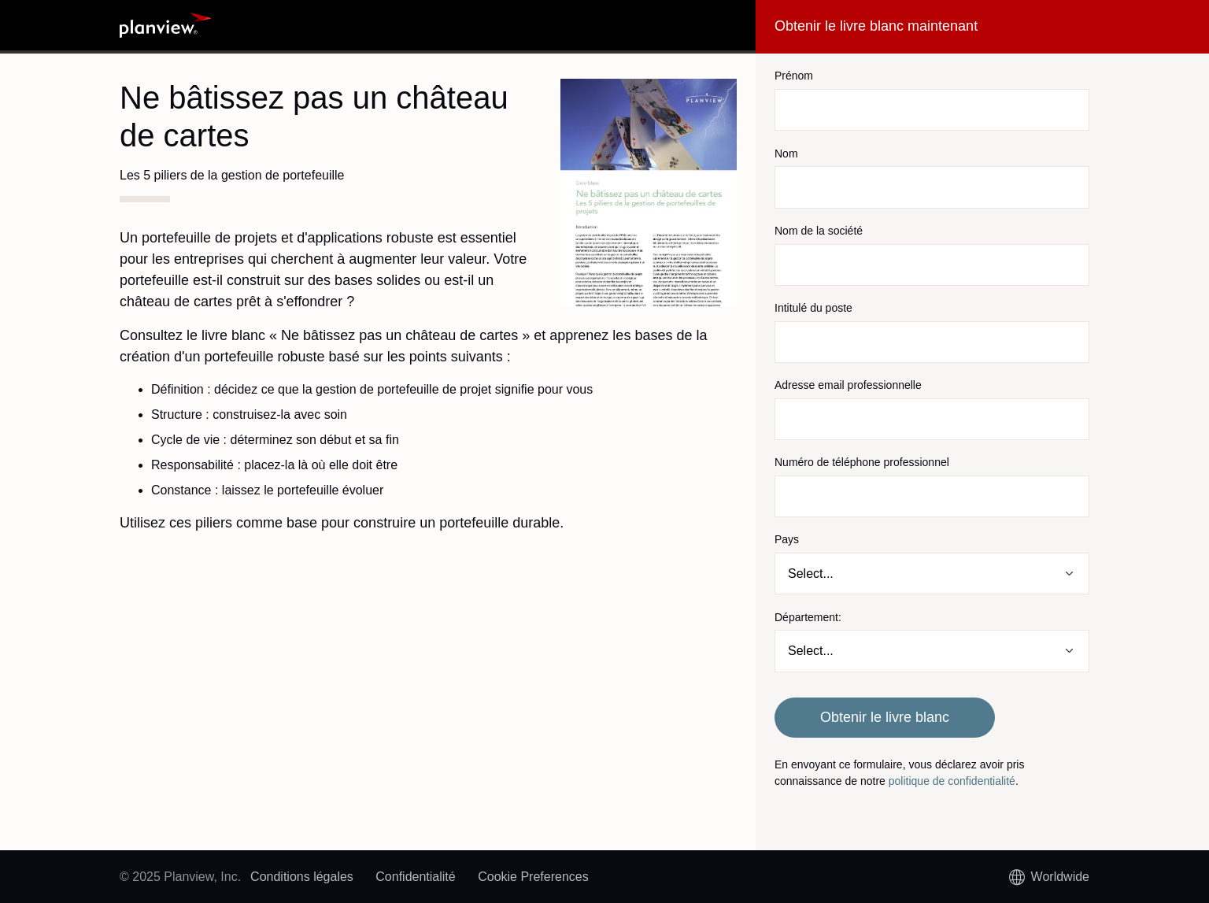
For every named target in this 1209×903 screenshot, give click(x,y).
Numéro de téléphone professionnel (862, 462)
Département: (808, 617)
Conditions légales (301, 876)
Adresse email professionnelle (848, 385)
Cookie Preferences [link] (533, 876)
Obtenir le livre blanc (884, 717)
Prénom (794, 75)
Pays (787, 539)
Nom (786, 153)
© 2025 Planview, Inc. (180, 876)
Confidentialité (415, 876)
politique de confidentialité (952, 781)
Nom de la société (819, 230)
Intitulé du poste (813, 308)
